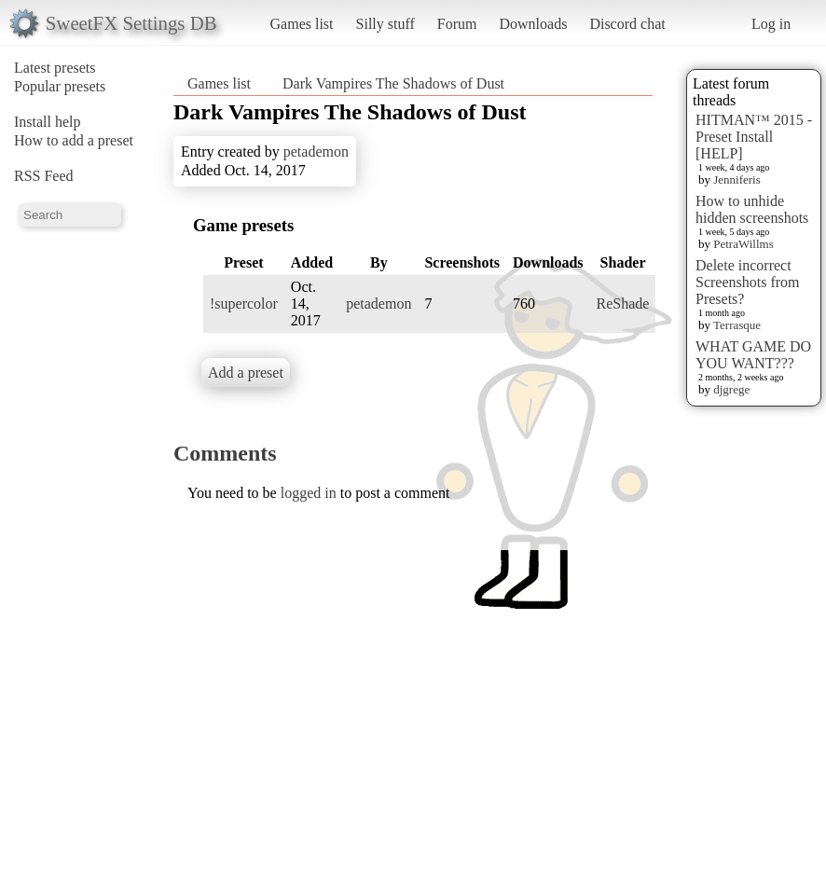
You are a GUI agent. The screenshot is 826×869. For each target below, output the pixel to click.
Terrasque (737, 325)
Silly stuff (385, 24)
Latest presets (55, 68)
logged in (309, 493)
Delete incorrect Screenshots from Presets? (747, 282)
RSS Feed (44, 176)
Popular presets (59, 86)
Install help (47, 122)
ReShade (623, 303)
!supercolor (244, 303)
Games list (302, 24)
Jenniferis (737, 179)
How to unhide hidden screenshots (751, 209)
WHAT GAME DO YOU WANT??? (753, 354)
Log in (771, 24)
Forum (457, 24)
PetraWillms (743, 244)
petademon (316, 151)
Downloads (533, 24)
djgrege (731, 389)
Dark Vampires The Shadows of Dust (393, 83)
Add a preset (245, 372)
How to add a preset (73, 140)
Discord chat (627, 24)
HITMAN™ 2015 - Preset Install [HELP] (753, 136)
